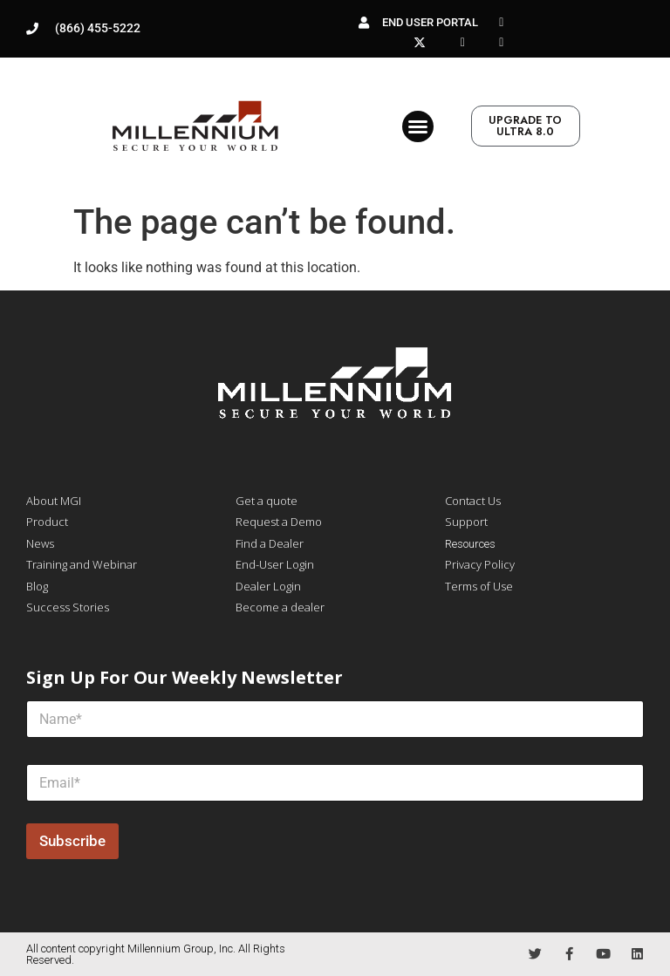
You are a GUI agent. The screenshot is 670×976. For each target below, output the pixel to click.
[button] (418, 126)
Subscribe (72, 841)
